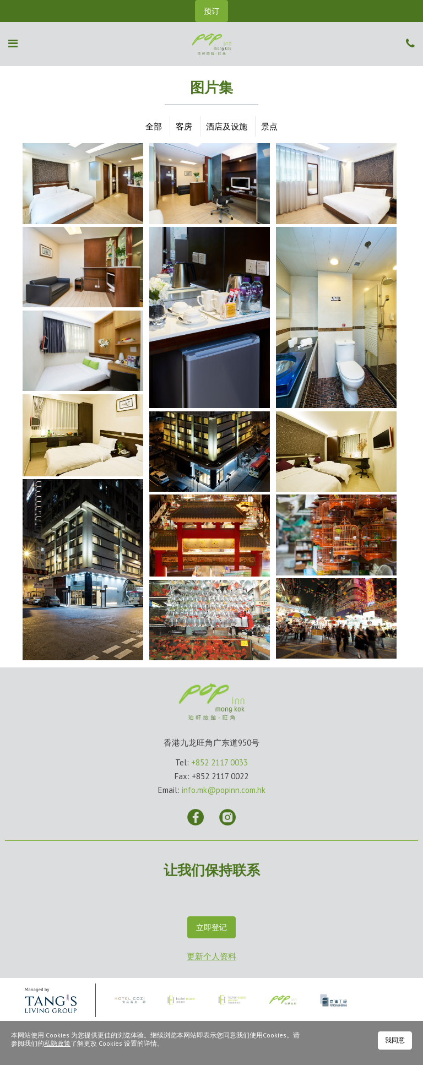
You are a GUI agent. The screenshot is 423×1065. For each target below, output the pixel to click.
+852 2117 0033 (219, 762)
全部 (153, 126)
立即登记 (211, 927)
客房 (184, 126)
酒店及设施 (226, 126)
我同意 (395, 1040)
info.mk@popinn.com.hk (223, 790)
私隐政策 (57, 1043)
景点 (269, 126)
